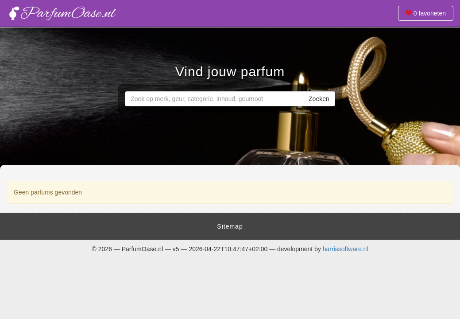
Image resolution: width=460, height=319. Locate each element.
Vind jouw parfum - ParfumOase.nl (62, 13)
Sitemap (230, 226)
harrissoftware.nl (345, 249)
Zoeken (319, 98)
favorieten (426, 13)
